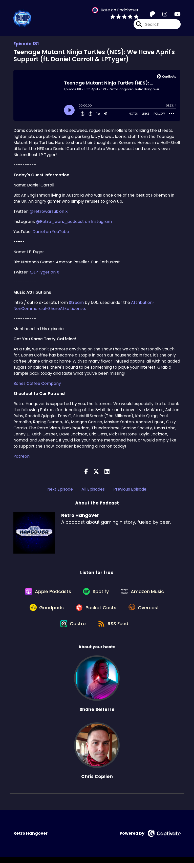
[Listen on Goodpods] (45, 611)
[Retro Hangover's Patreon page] (152, 15)
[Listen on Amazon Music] (144, 593)
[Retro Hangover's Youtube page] (174, 15)
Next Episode (60, 489)
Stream (76, 302)
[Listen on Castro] (72, 629)
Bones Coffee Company (37, 383)
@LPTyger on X (44, 272)
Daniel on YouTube (50, 232)
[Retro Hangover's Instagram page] (161, 15)
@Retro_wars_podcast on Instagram (74, 221)
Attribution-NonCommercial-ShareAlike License (84, 305)
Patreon (21, 456)
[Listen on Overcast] (145, 611)
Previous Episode (129, 489)
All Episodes (93, 489)
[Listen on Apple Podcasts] (46, 593)
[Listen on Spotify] (96, 593)
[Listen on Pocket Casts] (96, 611)
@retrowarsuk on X (49, 211)
